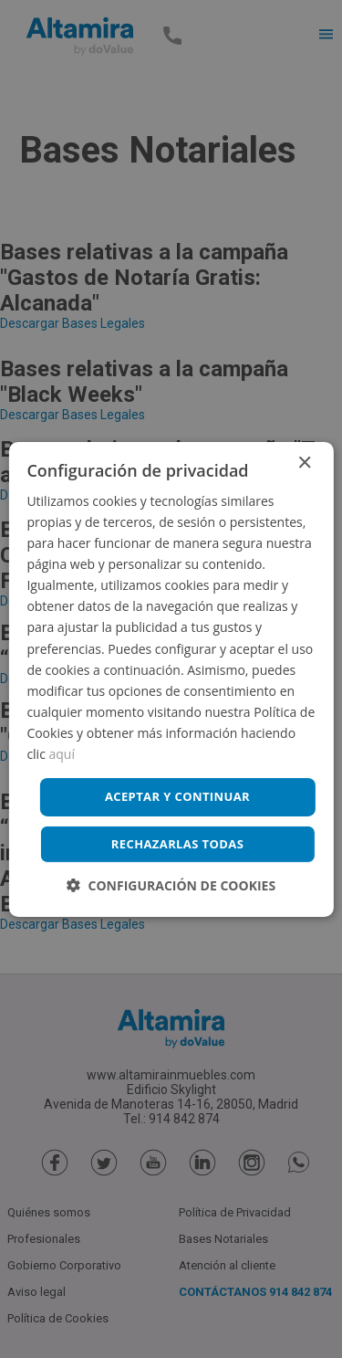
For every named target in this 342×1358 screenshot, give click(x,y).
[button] (171, 885)
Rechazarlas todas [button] (177, 844)
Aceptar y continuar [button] (177, 796)
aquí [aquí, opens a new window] (62, 754)
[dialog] (171, 679)
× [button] (304, 462)
